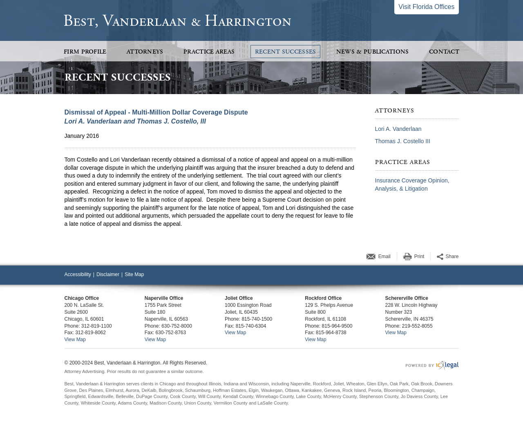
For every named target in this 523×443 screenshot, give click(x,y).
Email (384, 256)
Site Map (134, 274)
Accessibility (78, 274)
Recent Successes (285, 52)
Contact (444, 52)
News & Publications (372, 52)
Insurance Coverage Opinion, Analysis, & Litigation (412, 184)
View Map (75, 339)
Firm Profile (85, 52)
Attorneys (145, 52)
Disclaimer (107, 274)
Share (451, 256)
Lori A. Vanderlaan (398, 129)
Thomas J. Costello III (402, 141)
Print (419, 256)
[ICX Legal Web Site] (432, 365)
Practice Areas (209, 52)
